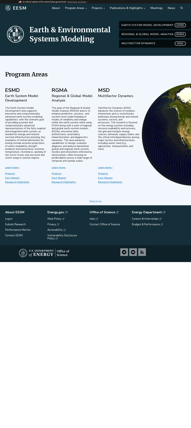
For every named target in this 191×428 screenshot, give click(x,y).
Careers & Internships (145, 219)
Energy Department (147, 212)
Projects (10, 173)
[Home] (26, 8)
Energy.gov (55, 212)
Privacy (51, 224)
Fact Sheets (12, 178)
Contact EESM (14, 235)
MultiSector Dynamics (154, 48)
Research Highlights (17, 182)
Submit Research (15, 224)
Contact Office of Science (105, 224)
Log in (8, 219)
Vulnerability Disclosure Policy (62, 237)
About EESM (14, 212)
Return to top (95, 201)
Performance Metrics (18, 230)
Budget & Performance (146, 224)
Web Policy (54, 219)
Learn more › (12, 167)
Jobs (92, 219)
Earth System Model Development (154, 30)
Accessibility (55, 230)
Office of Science (102, 212)
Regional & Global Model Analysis (154, 39)
